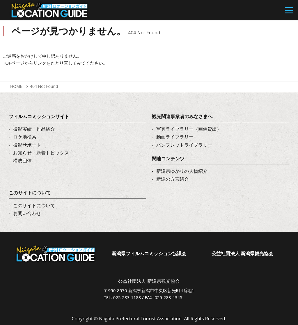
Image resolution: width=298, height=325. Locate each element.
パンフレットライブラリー (184, 145)
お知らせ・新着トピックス (41, 153)
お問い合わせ (27, 213)
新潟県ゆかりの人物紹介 (181, 171)
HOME (16, 86)
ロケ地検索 (24, 137)
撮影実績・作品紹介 (34, 129)
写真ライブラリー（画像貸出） (188, 129)
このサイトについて (34, 205)
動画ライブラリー (175, 137)
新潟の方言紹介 (172, 179)
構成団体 (22, 160)
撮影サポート (27, 145)
